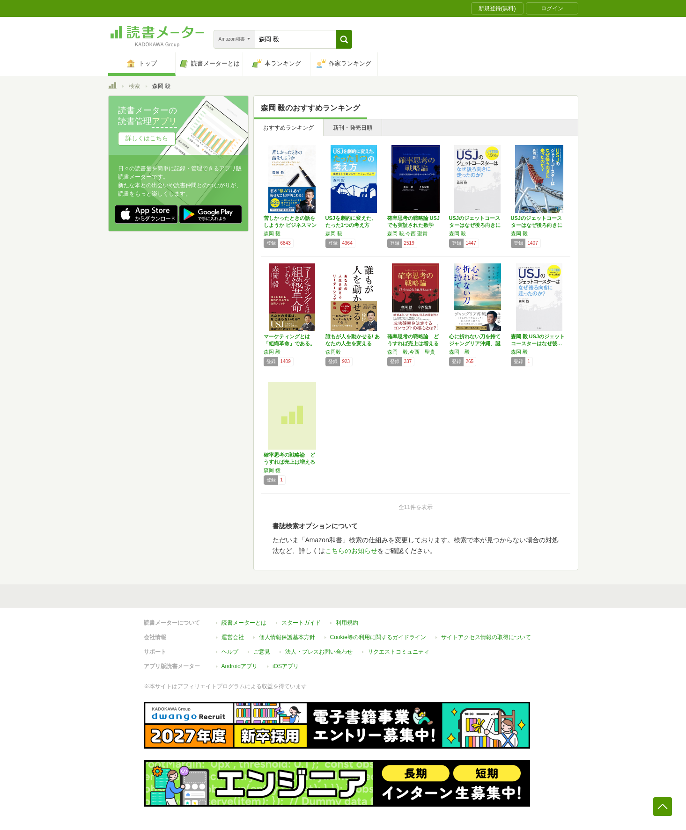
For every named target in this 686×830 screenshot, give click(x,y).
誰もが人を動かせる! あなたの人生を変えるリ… (352, 343)
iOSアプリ (286, 666)
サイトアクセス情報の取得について (486, 637)
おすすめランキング (288, 127)
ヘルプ (229, 652)
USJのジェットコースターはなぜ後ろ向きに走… (475, 225)
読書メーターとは (243, 623)
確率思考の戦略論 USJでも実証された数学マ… (413, 225)
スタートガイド (301, 623)
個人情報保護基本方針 (287, 637)
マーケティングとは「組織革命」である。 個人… (289, 343)
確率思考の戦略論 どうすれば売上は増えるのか (413, 343)
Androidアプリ (239, 666)
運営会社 (232, 637)
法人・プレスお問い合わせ (319, 652)
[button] (344, 39)
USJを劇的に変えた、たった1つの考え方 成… (350, 225)
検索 (134, 86)
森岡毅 (333, 352)
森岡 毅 (272, 233)
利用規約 (347, 623)
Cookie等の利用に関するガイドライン (378, 637)
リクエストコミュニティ (398, 652)
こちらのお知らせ (351, 550)
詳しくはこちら (146, 138)
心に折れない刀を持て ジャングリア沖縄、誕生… (475, 343)
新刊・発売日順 (352, 127)
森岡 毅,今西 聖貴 (407, 233)
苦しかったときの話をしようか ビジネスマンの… (290, 225)
